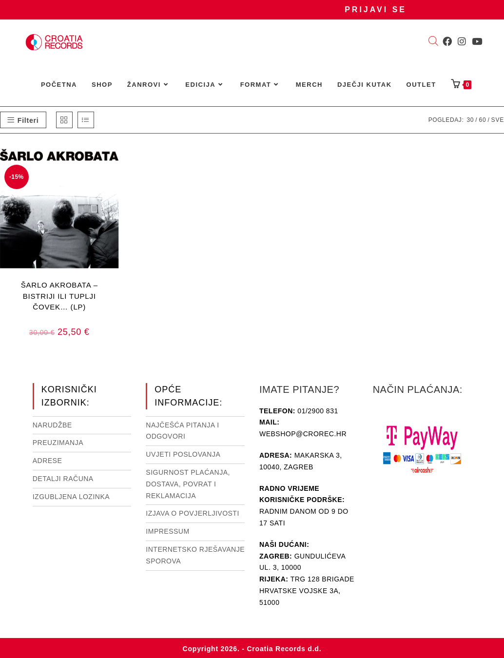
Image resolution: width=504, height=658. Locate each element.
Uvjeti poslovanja (183, 454)
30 (470, 119)
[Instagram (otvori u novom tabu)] (461, 41)
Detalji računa (63, 479)
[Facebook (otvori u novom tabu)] (447, 41)
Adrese (47, 460)
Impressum (167, 531)
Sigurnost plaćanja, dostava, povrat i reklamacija (188, 484)
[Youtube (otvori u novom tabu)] (477, 41)
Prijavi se (376, 9)
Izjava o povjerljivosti (192, 513)
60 (482, 119)
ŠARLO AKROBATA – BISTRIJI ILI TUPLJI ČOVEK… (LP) (59, 295)
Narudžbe (52, 425)
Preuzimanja (58, 442)
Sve (497, 119)
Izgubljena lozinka (71, 497)
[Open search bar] (433, 42)
